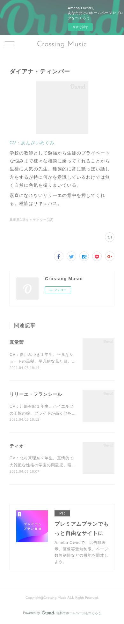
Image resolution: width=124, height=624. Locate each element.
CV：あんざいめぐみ (32, 142)
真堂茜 (17, 342)
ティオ (17, 445)
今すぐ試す (80, 27)
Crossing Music (62, 44)
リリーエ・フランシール (36, 394)
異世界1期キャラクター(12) (32, 220)
